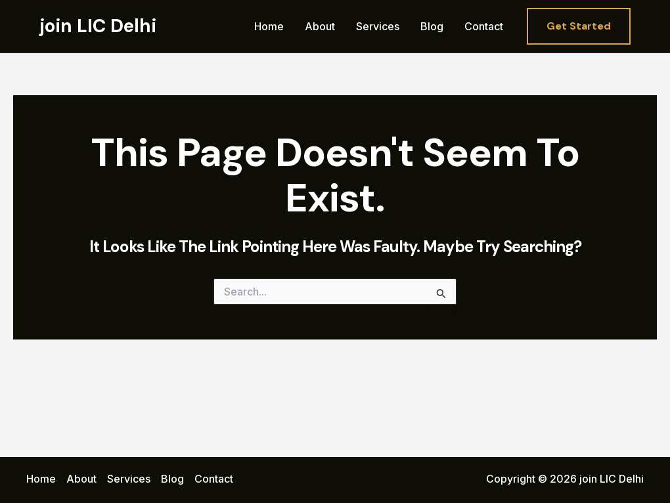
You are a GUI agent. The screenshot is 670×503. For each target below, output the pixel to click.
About (320, 26)
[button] (579, 26)
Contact (483, 26)
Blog (431, 26)
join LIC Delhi (97, 26)
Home (269, 26)
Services (377, 26)
